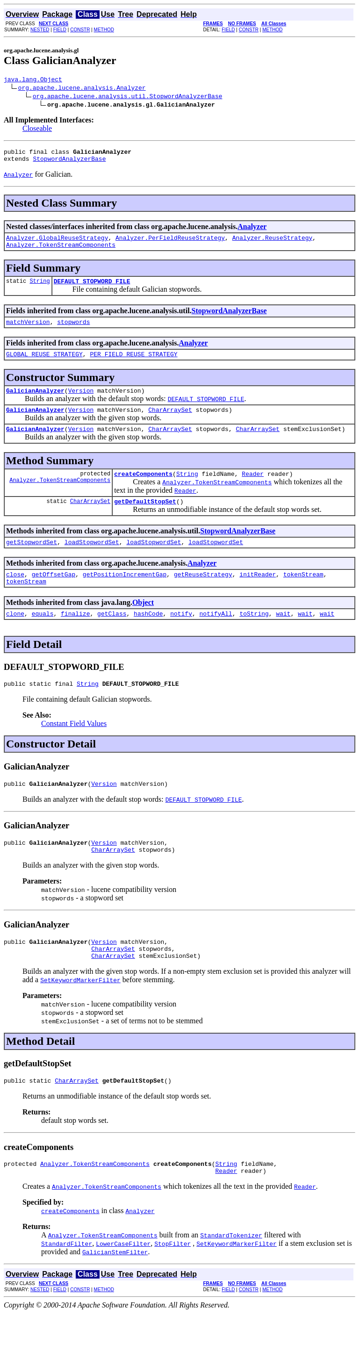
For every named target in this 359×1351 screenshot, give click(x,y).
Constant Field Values (74, 749)
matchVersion (28, 331)
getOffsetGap (54, 595)
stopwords (73, 331)
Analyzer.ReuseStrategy (272, 243)
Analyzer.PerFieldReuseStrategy (170, 243)
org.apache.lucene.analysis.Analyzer (82, 89)
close (15, 595)
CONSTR (80, 29)
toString (253, 637)
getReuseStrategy (203, 595)
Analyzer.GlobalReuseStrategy (57, 243)
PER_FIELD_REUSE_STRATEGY (133, 365)
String (39, 289)
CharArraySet (170, 423)
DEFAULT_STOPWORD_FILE (92, 289)
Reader (253, 490)
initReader (257, 595)
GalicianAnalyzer (35, 403)
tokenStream (303, 595)
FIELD (59, 29)
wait (283, 637)
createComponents (143, 490)
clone (15, 637)
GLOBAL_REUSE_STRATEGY (44, 365)
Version (81, 403)
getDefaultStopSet (145, 519)
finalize (75, 637)
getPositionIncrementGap (124, 595)
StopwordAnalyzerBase (69, 162)
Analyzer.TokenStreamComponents (60, 251)
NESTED (40, 29)
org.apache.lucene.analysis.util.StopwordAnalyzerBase (128, 97)
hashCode (148, 637)
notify (181, 637)
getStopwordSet (31, 561)
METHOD (104, 29)
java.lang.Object (33, 80)
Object (143, 625)
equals (43, 637)
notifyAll (216, 637)
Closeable (37, 130)
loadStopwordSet (92, 561)
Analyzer (251, 231)
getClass (111, 637)
